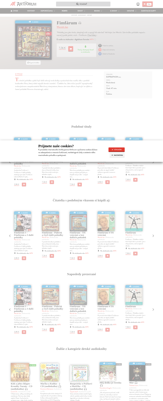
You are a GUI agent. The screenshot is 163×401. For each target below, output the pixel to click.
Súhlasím (117, 150)
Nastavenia (117, 155)
